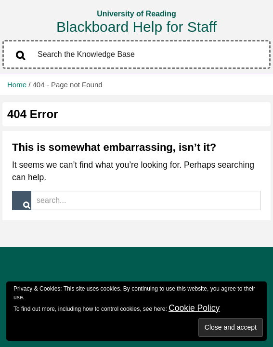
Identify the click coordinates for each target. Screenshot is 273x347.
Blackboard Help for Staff (136, 27)
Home (16, 84)
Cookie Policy (194, 308)
